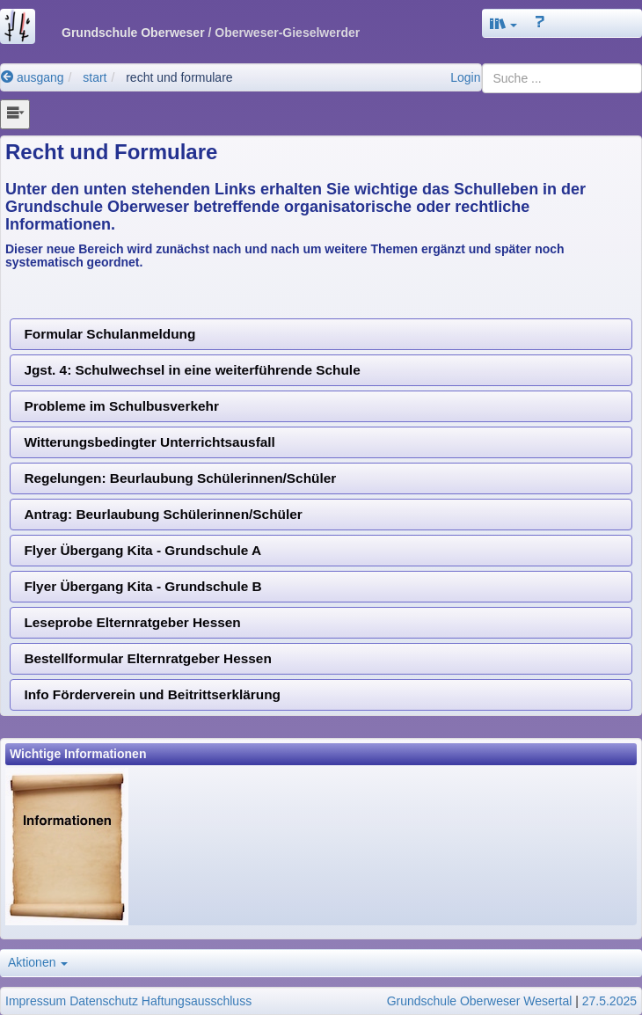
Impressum (35, 1001)
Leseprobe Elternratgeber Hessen (132, 622)
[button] (504, 23)
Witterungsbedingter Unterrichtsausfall (149, 441)
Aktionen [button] (38, 962)
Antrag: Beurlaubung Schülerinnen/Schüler (163, 514)
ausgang (32, 77)
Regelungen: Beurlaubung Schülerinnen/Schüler (180, 478)
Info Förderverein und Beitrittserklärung (152, 694)
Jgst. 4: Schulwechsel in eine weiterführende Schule (192, 369)
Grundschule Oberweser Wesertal (480, 1001)
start (94, 77)
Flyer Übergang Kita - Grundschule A (142, 550)
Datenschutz (103, 1001)
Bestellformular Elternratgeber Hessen (147, 658)
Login (465, 77)
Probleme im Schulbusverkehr (121, 405)
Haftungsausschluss (197, 1001)
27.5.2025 (609, 1001)
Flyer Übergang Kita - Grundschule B (142, 586)
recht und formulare (179, 77)
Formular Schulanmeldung (109, 333)
